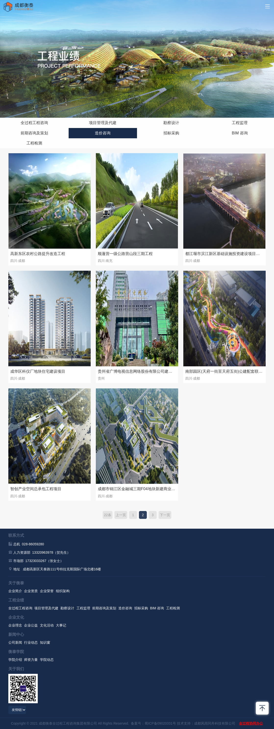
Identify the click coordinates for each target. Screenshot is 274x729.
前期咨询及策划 (34, 133)
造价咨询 (103, 133)
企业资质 (31, 591)
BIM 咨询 (240, 133)
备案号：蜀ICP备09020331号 (153, 723)
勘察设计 (171, 123)
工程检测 (34, 143)
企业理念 (15, 625)
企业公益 (31, 625)
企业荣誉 (47, 591)
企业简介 (15, 591)
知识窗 (45, 642)
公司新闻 (15, 642)
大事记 (61, 625)
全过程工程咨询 (34, 123)
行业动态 (31, 642)
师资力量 (31, 660)
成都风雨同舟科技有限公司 (214, 723)
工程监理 (240, 123)
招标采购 (171, 133)
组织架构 (63, 591)
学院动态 (47, 660)
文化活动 (47, 625)
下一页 (165, 515)
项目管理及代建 (102, 123)
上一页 (121, 515)
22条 (107, 515)
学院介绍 (15, 660)
